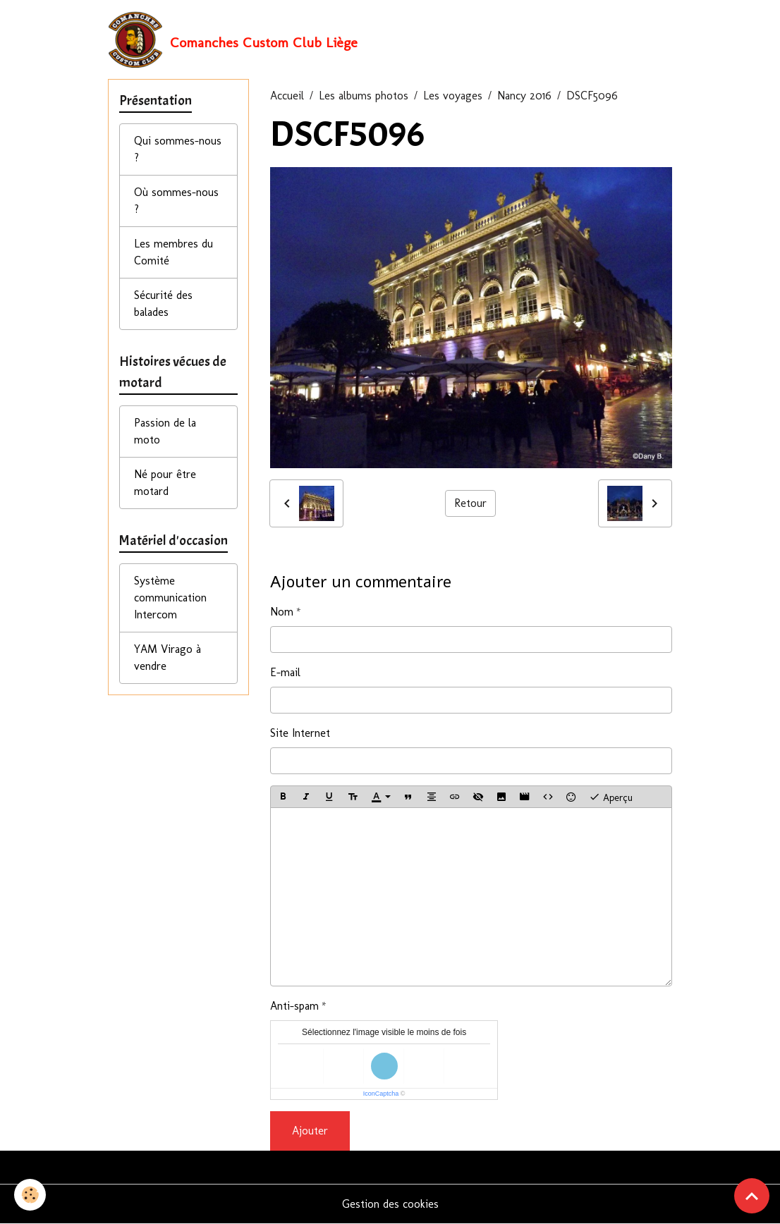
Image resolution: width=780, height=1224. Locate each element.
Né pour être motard (165, 482)
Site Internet (300, 733)
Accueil (287, 95)
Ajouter (310, 1130)
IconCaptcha (381, 1093)
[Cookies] (30, 1195)
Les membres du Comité (173, 252)
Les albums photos (363, 95)
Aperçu (611, 797)
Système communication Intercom (170, 597)
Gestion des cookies (390, 1204)
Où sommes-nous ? (176, 200)
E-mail (285, 672)
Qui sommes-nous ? (177, 149)
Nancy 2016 (524, 95)
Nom (281, 611)
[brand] (233, 39)
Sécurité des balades (163, 303)
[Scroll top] (751, 1195)
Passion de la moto (165, 431)
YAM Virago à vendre (167, 657)
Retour (470, 503)
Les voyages (452, 95)
